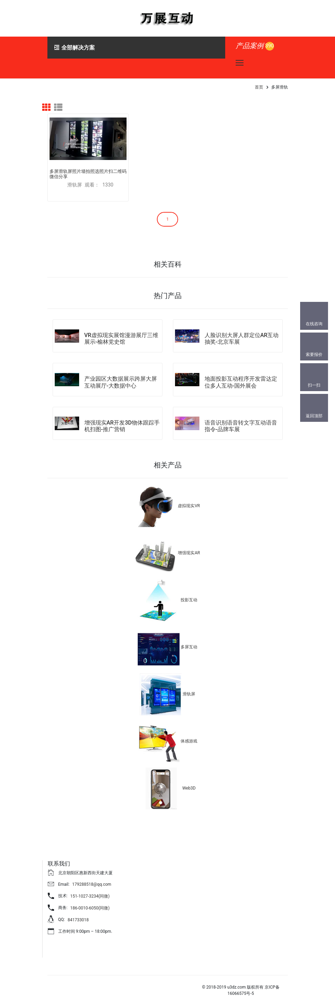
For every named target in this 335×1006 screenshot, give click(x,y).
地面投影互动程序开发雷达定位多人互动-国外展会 (241, 377)
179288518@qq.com (91, 879)
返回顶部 (314, 415)
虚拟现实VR (189, 501)
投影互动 (189, 595)
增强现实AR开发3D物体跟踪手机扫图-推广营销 (122, 421)
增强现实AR (189, 548)
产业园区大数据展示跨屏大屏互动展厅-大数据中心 (120, 377)
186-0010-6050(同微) (89, 903)
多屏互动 (189, 642)
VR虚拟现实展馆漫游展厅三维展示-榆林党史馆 (121, 334)
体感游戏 (189, 736)
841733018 (78, 915)
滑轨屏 (189, 689)
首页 (259, 87)
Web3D (189, 783)
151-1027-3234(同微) (89, 891)
